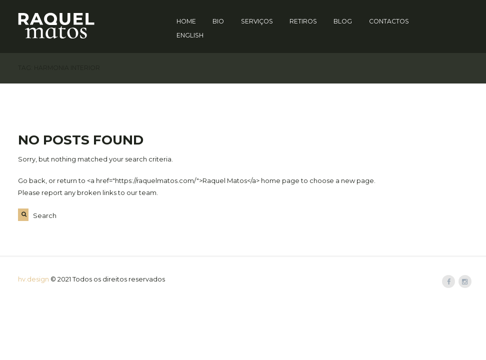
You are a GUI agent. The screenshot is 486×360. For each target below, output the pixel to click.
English (190, 35)
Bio (218, 21)
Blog (343, 21)
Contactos (389, 21)
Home (186, 21)
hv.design (33, 279)
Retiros (303, 21)
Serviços (257, 21)
